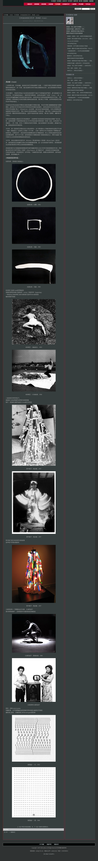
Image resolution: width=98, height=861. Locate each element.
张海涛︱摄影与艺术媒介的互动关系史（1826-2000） (80, 48)
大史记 (11, 15)
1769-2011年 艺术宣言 (72, 41)
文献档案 (50, 4)
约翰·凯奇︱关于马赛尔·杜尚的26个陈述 (77, 46)
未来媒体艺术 (65, 4)
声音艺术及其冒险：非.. (27, 826)
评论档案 (81, 4)
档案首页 (29, 4)
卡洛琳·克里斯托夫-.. (43, 826)
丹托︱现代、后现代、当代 (74, 68)
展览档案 (43, 4)
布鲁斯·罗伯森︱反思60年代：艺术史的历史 (77, 29)
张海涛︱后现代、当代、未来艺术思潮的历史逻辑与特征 (81, 36)
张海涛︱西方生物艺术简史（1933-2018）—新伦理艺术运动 (82, 38)
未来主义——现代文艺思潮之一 (75, 70)
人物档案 (74, 4)
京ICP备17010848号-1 (49, 854)
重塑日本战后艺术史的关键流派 (74, 33)
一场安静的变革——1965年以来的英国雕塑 (78, 51)
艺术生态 (88, 4)
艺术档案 (6, 15)
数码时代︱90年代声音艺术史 (74, 56)
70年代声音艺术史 (72, 43)
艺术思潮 (57, 4)
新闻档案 (36, 4)
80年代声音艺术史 (72, 53)
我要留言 (13, 832)
